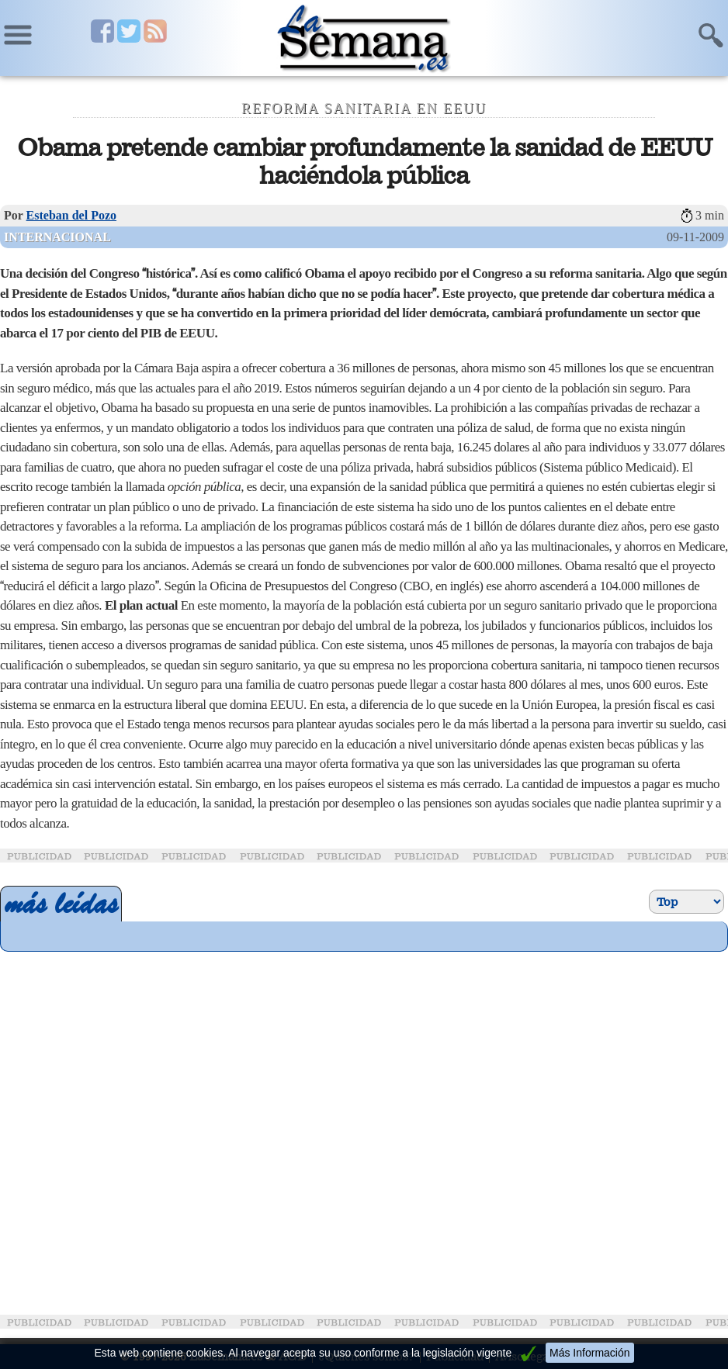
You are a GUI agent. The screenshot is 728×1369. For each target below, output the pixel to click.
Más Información (589, 1353)
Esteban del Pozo (71, 215)
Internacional (57, 237)
